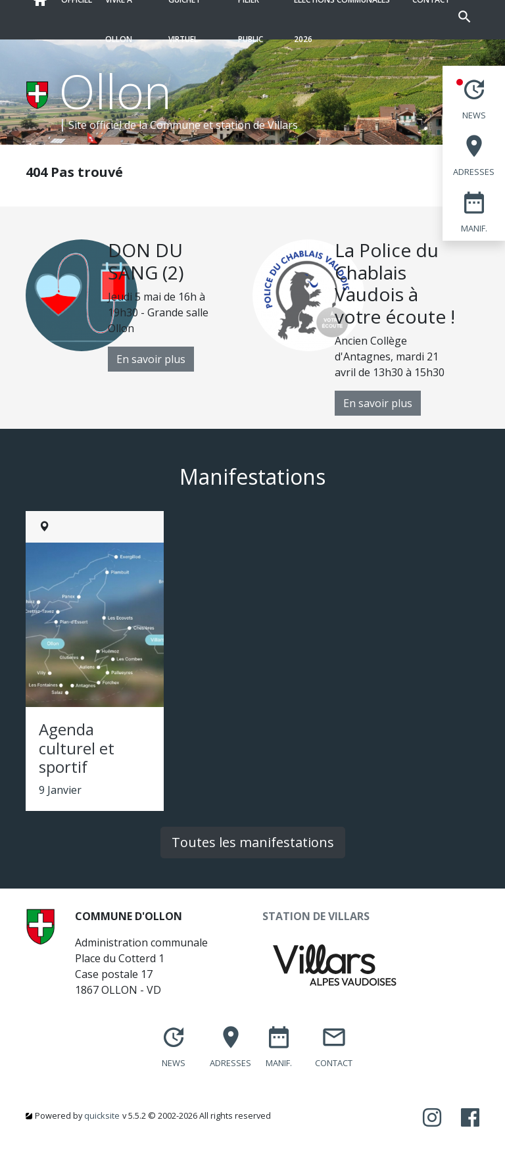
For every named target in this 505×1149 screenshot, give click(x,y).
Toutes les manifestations (253, 842)
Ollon (115, 91)
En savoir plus (150, 359)
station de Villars (257, 125)
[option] (139, 305)
